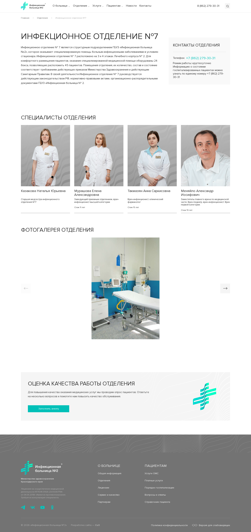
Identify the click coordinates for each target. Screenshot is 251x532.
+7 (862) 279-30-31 (200, 58)
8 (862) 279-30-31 (208, 6)
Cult (97, 526)
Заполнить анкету (48, 408)
